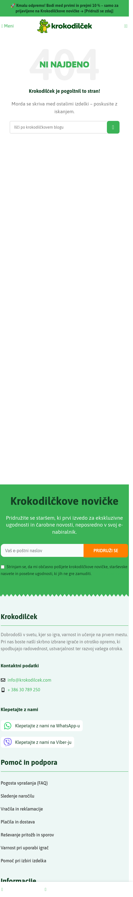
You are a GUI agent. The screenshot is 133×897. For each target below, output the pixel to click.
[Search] (125, 25)
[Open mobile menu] (7, 25)
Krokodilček (19, 616)
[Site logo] (64, 25)
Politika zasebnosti (108, 573)
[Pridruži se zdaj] (98, 11)
